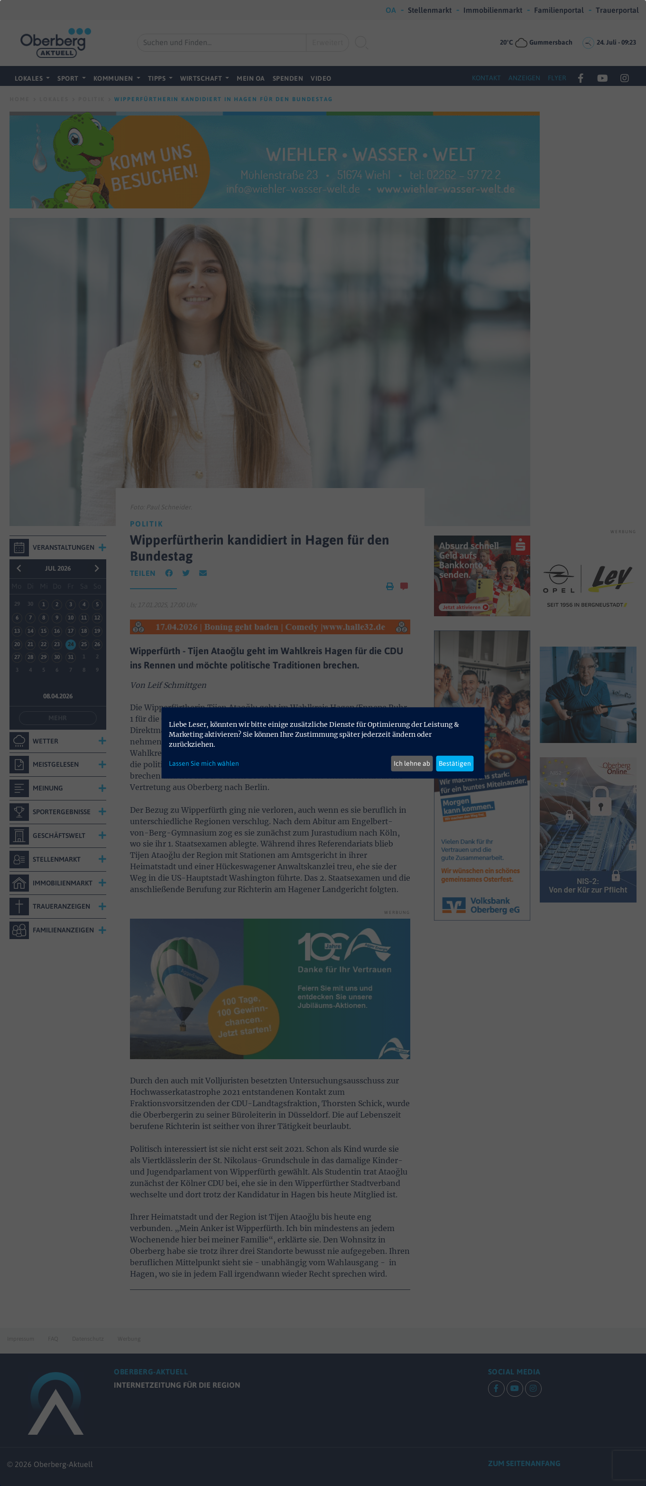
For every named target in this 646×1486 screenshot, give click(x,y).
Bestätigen (455, 763)
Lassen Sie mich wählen (204, 763)
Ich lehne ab (412, 763)
